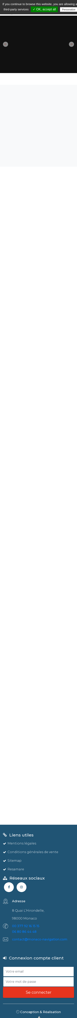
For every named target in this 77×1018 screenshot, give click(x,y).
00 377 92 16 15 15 (25, 926)
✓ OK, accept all (44, 9)
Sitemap (12, 860)
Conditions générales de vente (30, 852)
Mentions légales (19, 843)
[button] (4, 44)
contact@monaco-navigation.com (39, 939)
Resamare (13, 869)
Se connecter (39, 992)
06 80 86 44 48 (24, 932)
